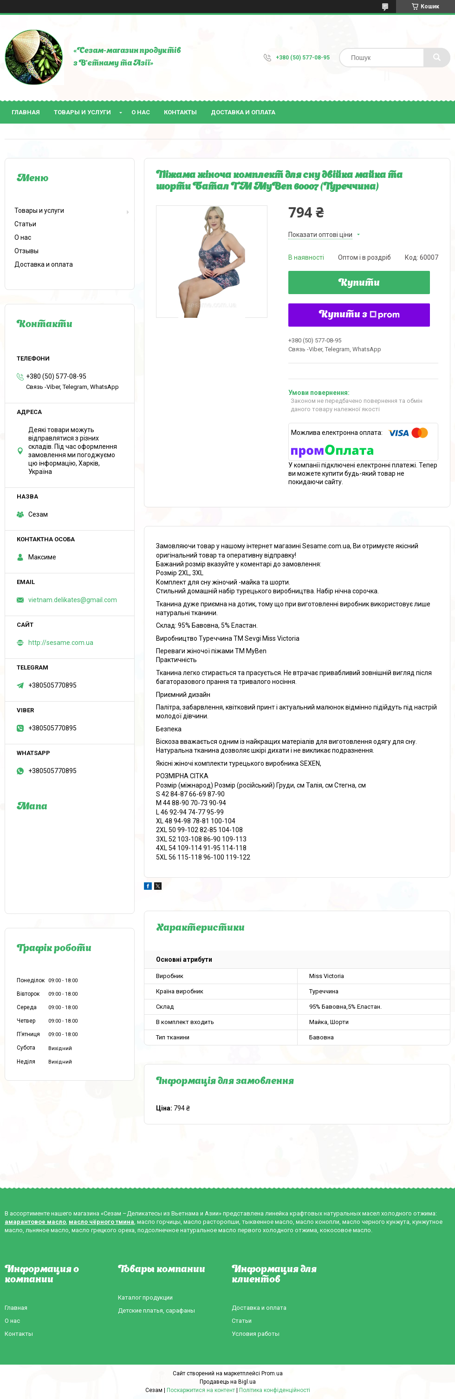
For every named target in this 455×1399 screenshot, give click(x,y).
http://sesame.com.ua (60, 642)
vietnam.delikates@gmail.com (72, 600)
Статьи (25, 224)
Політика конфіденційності (274, 1390)
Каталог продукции (145, 1297)
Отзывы (26, 251)
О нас (140, 112)
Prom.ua (272, 1373)
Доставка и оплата (243, 112)
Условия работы (256, 1333)
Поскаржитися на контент (201, 1390)
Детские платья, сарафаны (156, 1310)
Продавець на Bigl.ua (228, 1382)
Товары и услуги (82, 112)
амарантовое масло (35, 1221)
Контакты (180, 112)
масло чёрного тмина (101, 1221)
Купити (359, 283)
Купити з (359, 315)
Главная (26, 112)
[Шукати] (436, 57)
